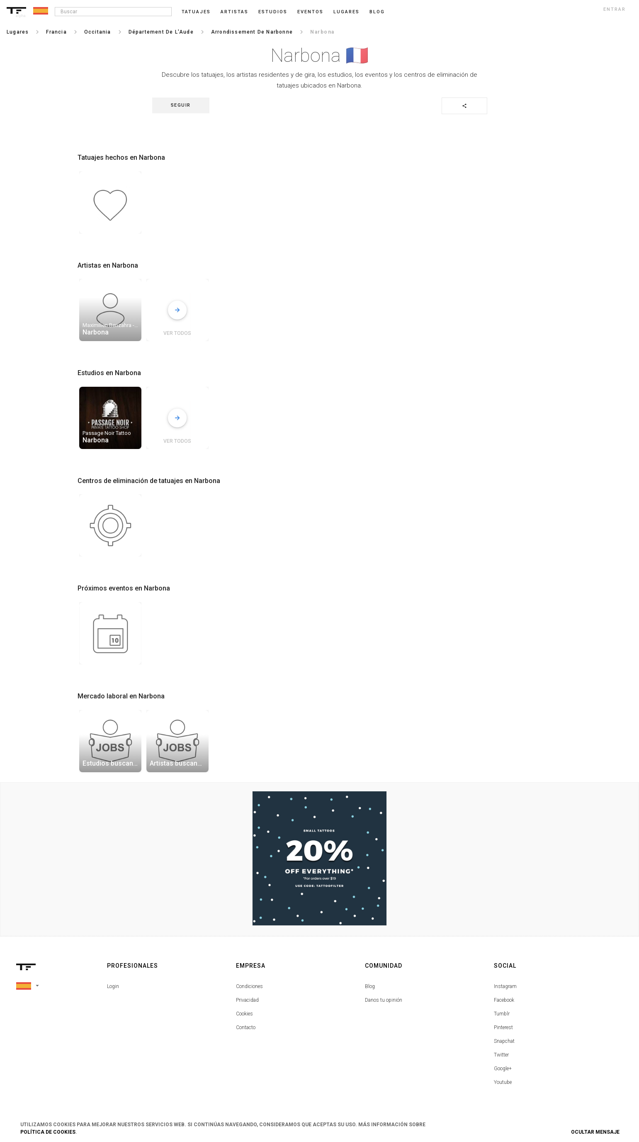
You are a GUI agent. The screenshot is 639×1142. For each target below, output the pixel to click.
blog (377, 12)
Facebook (504, 1000)
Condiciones (249, 986)
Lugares (346, 12)
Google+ (503, 1068)
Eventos (310, 12)
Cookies (244, 1014)
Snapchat (504, 1041)
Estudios (272, 12)
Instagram (505, 986)
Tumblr (502, 1014)
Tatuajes (196, 12)
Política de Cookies (47, 1132)
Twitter (501, 1055)
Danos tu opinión (383, 1000)
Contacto (245, 1027)
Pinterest (503, 1027)
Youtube (503, 1082)
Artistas (234, 12)
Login (113, 986)
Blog (370, 986)
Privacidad (247, 1000)
